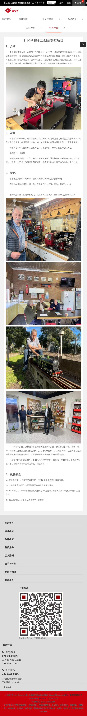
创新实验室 (47, 19)
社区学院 (53, 28)
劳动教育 (72, 19)
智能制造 (23, 19)
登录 (61, 3)
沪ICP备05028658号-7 (73, 695)
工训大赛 (30, 28)
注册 (69, 3)
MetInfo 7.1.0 (44, 698)
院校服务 (6, 19)
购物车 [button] (78, 3)
